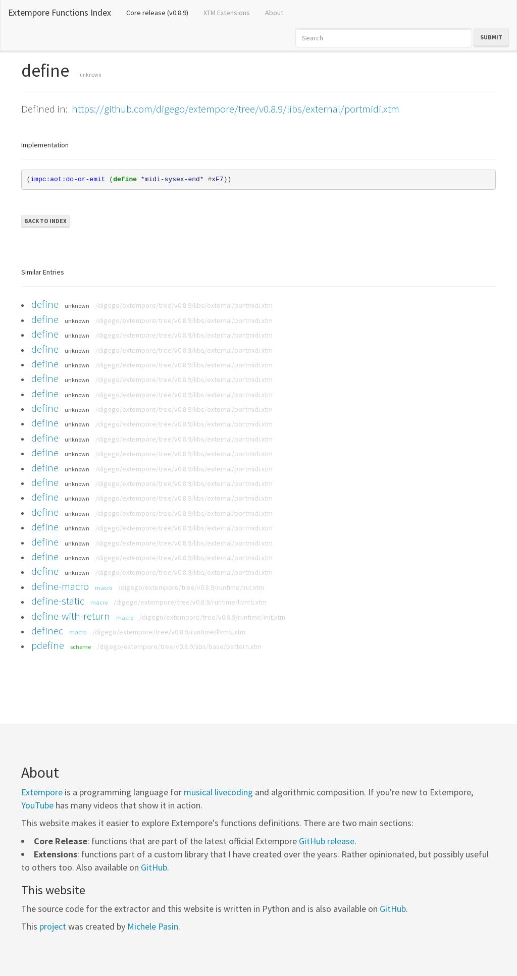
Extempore (42, 792)
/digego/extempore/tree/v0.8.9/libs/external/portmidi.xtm (184, 305)
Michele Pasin (152, 926)
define (45, 304)
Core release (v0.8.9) (161, 12)
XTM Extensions (226, 12)
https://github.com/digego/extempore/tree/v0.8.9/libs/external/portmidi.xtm (235, 109)
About (274, 12)
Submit (491, 37)
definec (47, 630)
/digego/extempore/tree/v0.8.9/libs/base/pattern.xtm (179, 646)
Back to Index (45, 221)
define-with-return (70, 616)
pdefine (47, 645)
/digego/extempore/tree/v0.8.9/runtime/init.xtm (191, 587)
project (52, 926)
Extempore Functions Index (59, 12)
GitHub (154, 867)
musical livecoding (218, 792)
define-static (57, 601)
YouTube (37, 805)
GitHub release (326, 841)
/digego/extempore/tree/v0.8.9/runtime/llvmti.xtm (190, 602)
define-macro (60, 586)
